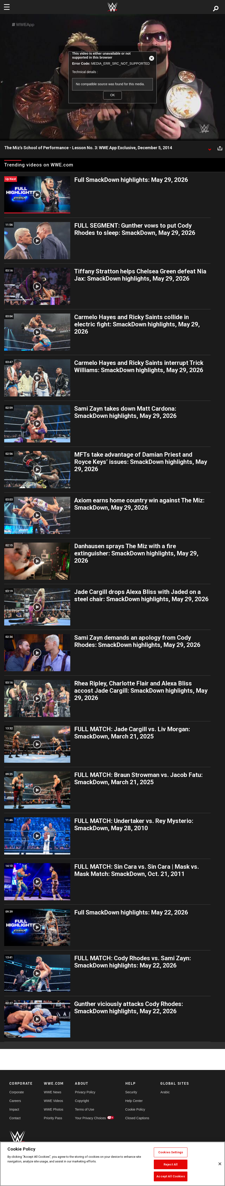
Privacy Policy (85, 1092)
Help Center (134, 1101)
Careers (15, 1101)
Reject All (171, 1164)
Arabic (165, 1092)
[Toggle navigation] (6, 7)
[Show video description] (209, 148)
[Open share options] (220, 148)
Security (131, 1092)
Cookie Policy (135, 1109)
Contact (15, 1118)
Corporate (16, 1092)
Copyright (82, 1101)
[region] (112, 1164)
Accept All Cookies (170, 1176)
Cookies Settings (170, 1152)
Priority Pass (53, 1118)
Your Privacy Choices (90, 1118)
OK (112, 95)
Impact (14, 1109)
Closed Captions (137, 1118)
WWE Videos (53, 1101)
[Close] (220, 1164)
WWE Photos (53, 1109)
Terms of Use (84, 1109)
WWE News (52, 1092)
